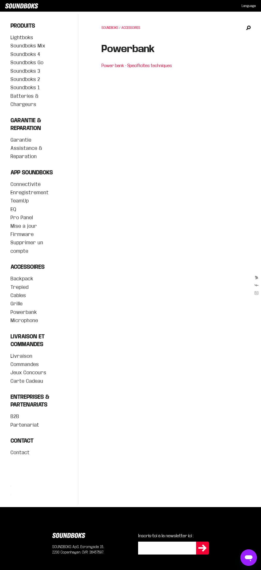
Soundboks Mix (28, 45)
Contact (20, 452)
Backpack (22, 278)
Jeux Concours (28, 372)
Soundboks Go (27, 62)
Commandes (25, 364)
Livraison (21, 356)
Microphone (24, 320)
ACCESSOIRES (130, 28)
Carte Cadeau (27, 381)
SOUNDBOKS (110, 28)
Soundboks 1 (25, 87)
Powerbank (24, 312)
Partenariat (25, 425)
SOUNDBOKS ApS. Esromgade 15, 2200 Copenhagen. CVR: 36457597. (78, 549)
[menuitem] (249, 6)
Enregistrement (30, 192)
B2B (15, 416)
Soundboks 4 (25, 54)
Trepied (20, 287)
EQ (13, 209)
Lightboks (22, 37)
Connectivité (26, 184)
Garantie (21, 140)
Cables (18, 295)
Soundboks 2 (25, 79)
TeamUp (20, 200)
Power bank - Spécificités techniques (137, 65)
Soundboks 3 (25, 71)
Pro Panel (22, 217)
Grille (17, 303)
